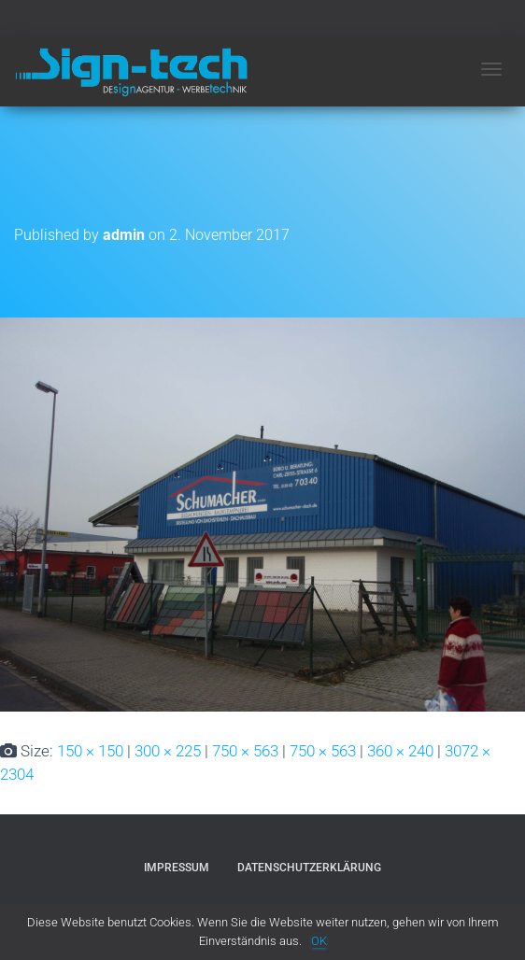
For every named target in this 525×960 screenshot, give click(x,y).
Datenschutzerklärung (309, 867)
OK (319, 941)
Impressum (176, 867)
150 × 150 (90, 750)
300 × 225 (168, 750)
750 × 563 (245, 750)
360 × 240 (400, 750)
